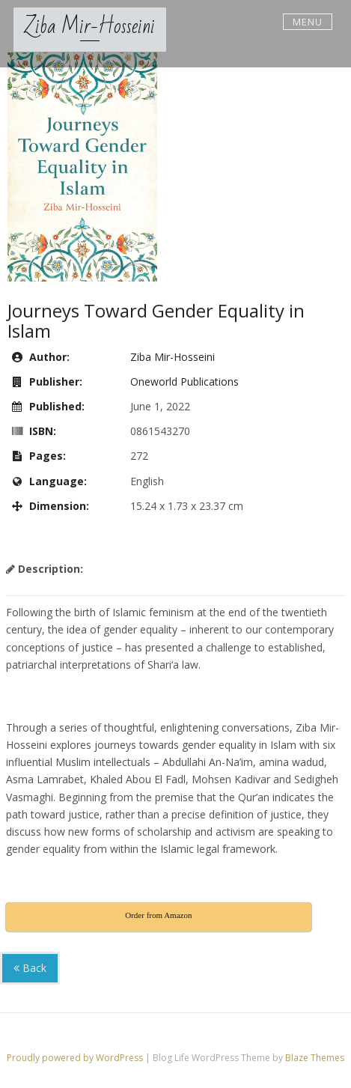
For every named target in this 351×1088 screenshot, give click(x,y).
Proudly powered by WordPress (76, 1057)
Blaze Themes (314, 1057)
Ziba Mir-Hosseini (90, 26)
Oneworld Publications (184, 381)
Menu (308, 21)
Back (29, 968)
